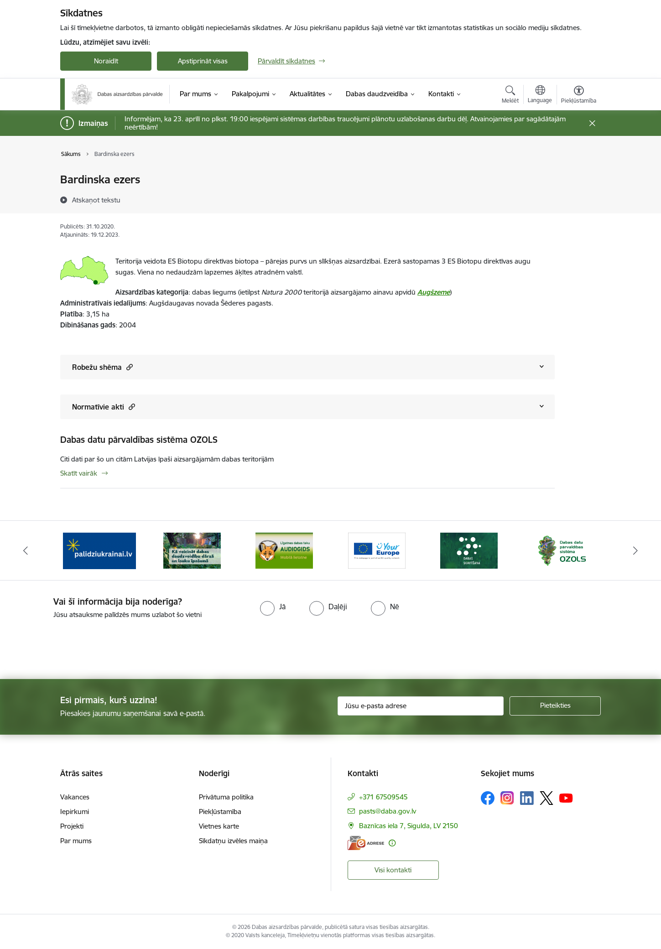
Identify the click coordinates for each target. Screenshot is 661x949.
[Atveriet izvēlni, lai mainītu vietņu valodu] (540, 95)
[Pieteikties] (555, 706)
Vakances (74, 797)
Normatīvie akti (103, 406)
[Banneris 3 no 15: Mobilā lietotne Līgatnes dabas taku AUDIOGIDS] (284, 549)
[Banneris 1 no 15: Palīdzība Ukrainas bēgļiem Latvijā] (99, 549)
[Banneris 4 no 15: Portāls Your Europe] (377, 549)
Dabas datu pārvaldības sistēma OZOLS (139, 439)
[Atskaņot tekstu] (96, 199)
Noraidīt (106, 61)
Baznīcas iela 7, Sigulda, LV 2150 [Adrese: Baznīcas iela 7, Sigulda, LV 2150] (408, 825)
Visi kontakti (393, 870)
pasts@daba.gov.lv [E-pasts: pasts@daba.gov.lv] (387, 811)
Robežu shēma (102, 367)
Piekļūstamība (220, 811)
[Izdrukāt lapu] (578, 176)
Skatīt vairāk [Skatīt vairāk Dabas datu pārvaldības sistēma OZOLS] (78, 473)
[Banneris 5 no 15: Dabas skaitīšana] (469, 549)
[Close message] (592, 123)
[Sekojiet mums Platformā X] (546, 798)
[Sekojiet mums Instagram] (507, 797)
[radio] (273, 606)
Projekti (71, 826)
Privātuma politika (226, 797)
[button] (128, 367)
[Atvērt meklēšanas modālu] (510, 96)
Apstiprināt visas (203, 61)
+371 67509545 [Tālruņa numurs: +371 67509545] (383, 797)
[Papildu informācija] (392, 843)
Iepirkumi (74, 811)
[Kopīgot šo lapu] (578, 198)
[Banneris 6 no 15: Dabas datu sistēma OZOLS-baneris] (561, 549)
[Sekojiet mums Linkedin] (527, 798)
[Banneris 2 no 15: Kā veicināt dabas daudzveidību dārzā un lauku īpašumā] (192, 549)
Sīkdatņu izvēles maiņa (233, 840)
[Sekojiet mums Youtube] (566, 797)
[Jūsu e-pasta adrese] (421, 706)
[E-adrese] (366, 842)
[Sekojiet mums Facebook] (487, 798)
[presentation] (76, 645)
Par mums (76, 840)
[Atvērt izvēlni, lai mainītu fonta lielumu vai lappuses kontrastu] (579, 96)
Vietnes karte (219, 826)
